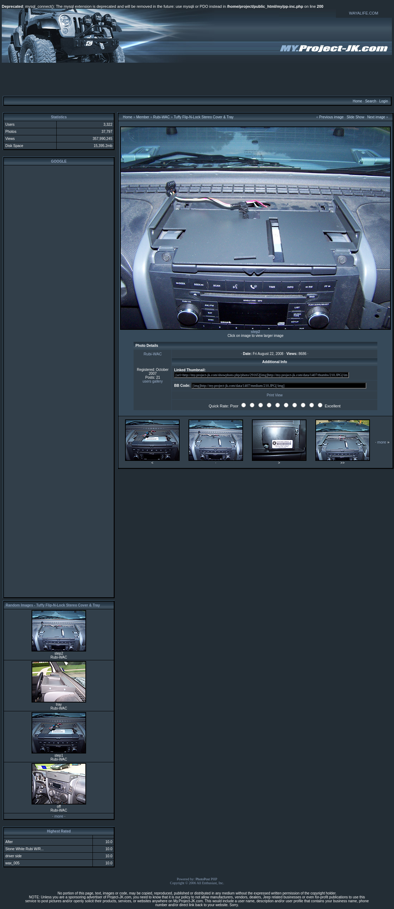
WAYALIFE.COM (363, 13)
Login (383, 101)
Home (357, 101)
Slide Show (355, 117)
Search (370, 101)
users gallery (153, 381)
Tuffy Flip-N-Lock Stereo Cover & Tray (203, 117)
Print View (275, 395)
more (58, 816)
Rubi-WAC (161, 117)
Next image (376, 117)
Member (143, 117)
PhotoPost (203, 879)
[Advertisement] (197, 79)
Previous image (331, 117)
